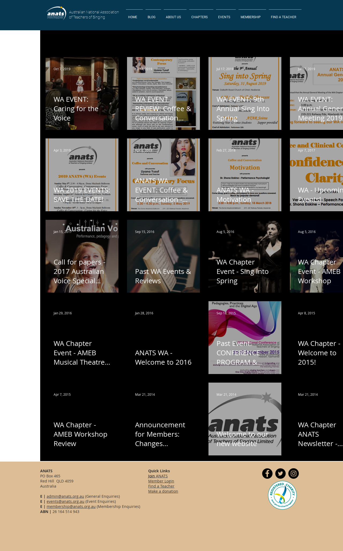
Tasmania (262, 41)
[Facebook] (267, 473)
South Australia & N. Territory (308, 41)
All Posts (53, 41)
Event (218, 41)
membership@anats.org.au (71, 506)
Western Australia (162, 41)
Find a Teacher (161, 486)
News (239, 41)
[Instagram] (293, 473)
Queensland (124, 41)
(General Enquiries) (102, 496)
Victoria (195, 41)
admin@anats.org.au (65, 496)
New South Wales (87, 41)
